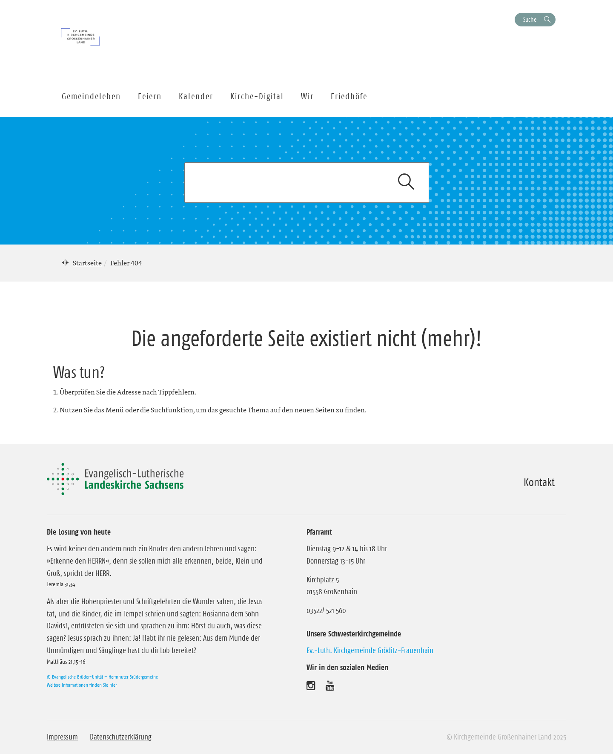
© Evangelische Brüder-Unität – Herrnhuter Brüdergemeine (102, 676)
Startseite (87, 263)
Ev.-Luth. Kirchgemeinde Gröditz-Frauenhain (369, 650)
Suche (529, 19)
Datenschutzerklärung (121, 737)
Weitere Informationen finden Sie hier (82, 685)
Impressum (62, 737)
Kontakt (539, 482)
